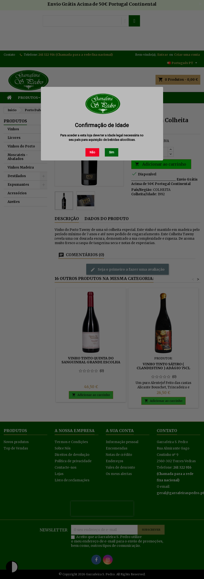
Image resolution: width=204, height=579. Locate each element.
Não (92, 152)
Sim (111, 152)
